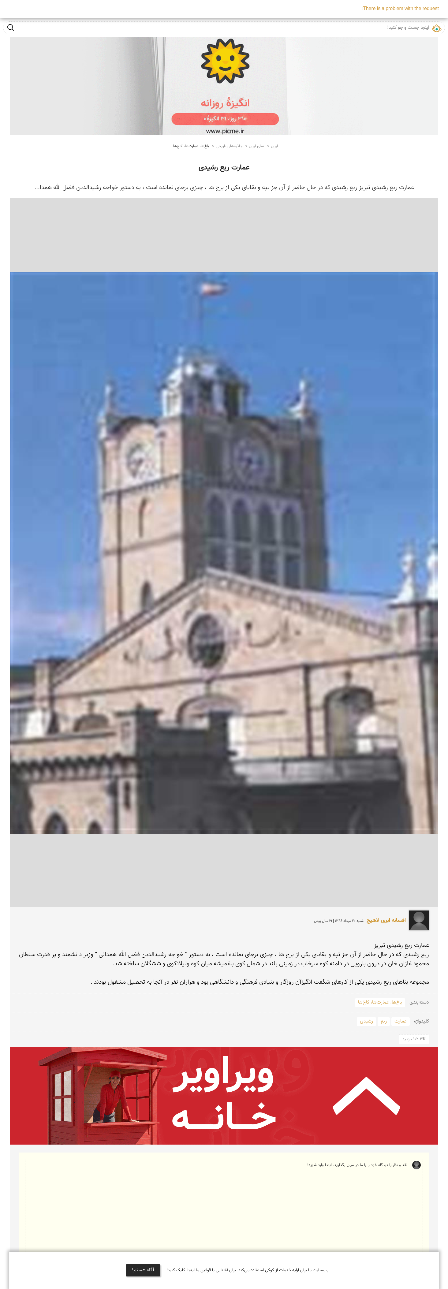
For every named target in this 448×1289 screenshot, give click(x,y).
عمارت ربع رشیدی (224, 167)
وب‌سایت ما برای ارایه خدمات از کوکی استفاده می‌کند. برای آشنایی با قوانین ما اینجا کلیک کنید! (247, 1270)
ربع (384, 1021)
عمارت (400, 1021)
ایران (274, 146)
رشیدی (366, 1021)
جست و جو (10, 27)
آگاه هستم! (143, 1270)
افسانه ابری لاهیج (386, 920)
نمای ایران (256, 146)
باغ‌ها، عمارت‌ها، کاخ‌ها (191, 146)
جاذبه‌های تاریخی (229, 146)
